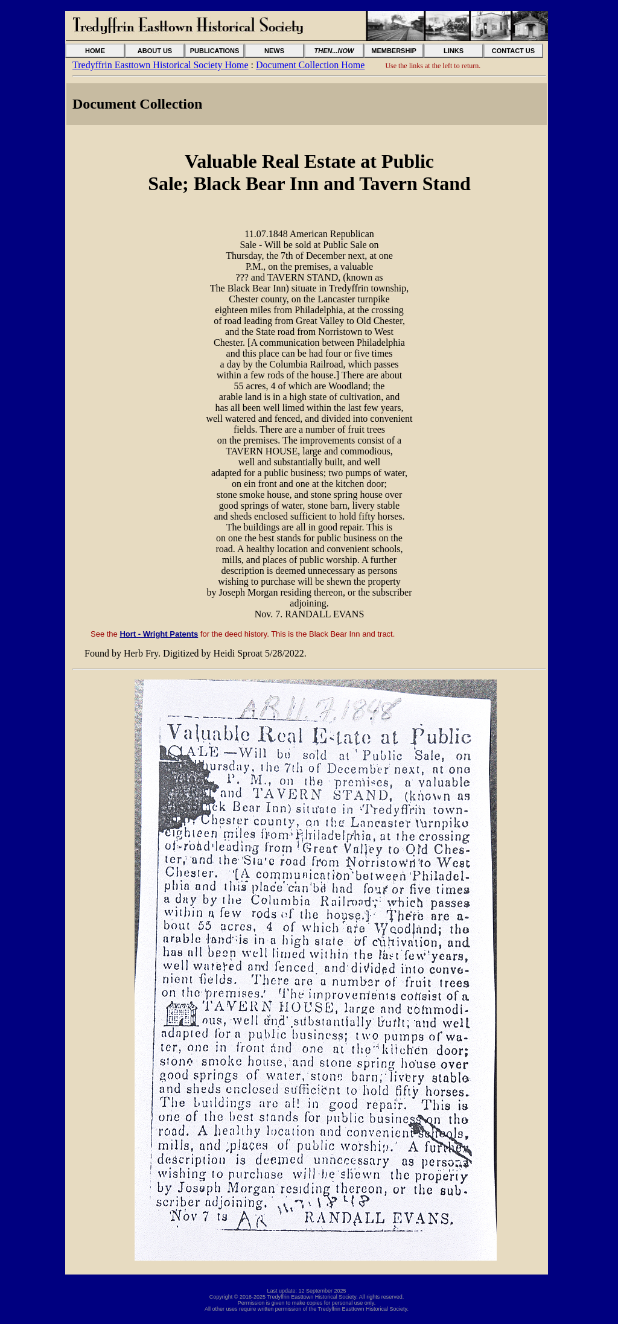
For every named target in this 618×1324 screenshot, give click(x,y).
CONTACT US (513, 50)
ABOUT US (155, 50)
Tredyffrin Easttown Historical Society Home (160, 65)
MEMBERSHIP (393, 50)
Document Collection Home (310, 65)
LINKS (454, 50)
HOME (95, 50)
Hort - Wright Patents (158, 633)
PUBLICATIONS (215, 50)
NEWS (274, 50)
